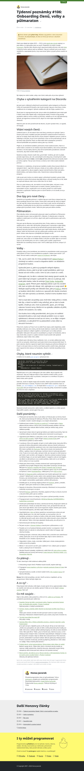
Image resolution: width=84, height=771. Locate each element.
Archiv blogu (22, 728)
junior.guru (20, 47)
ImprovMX (20, 388)
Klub (56, 756)
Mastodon (37, 689)
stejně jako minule (52, 43)
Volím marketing (28, 714)
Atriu (32, 512)
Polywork (51, 483)
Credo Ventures (48, 552)
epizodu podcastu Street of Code (54, 567)
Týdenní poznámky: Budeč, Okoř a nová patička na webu (40, 711)
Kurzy (41, 756)
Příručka (22, 756)
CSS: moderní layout (56, 572)
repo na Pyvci (58, 471)
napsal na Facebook (43, 255)
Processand (22, 554)
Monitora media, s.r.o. (60, 552)
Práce (49, 756)
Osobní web (29, 689)
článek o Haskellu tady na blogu (51, 467)
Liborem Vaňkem (36, 525)
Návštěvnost (38, 27)
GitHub (52, 689)
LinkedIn (45, 689)
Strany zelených (38, 683)
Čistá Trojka (49, 281)
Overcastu (37, 449)
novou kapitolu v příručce (34, 567)
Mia (55, 469)
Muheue (27, 492)
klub (65, 47)
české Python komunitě (48, 681)
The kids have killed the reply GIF (29, 617)
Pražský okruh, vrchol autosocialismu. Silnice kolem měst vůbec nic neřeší (41, 644)
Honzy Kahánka (26, 91)
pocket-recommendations (42, 662)
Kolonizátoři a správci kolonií (32, 724)
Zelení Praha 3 (57, 259)
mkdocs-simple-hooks (50, 438)
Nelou (61, 423)
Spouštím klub (27, 721)
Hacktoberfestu (36, 471)
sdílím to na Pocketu (54, 597)
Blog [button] (63, 2)
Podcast (32, 756)
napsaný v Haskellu (33, 467)
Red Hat (29, 554)
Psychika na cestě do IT (41, 423)
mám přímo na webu (60, 550)
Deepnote (30, 474)
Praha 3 (58, 289)
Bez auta (26, 718)
